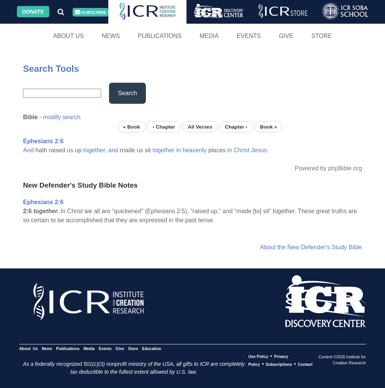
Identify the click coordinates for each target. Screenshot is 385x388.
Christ (242, 150)
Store (321, 36)
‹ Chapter (164, 126)
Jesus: (259, 150)
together (163, 150)
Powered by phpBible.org (328, 168)
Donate (33, 12)
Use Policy (258, 356)
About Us (68, 36)
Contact (305, 364)
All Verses (200, 126)
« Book (131, 126)
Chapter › (236, 126)
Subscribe (90, 12)
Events (249, 36)
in (178, 150)
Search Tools (51, 69)
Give (286, 36)
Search (127, 93)
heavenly (195, 150)
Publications (160, 36)
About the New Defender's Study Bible (311, 247)
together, (94, 150)
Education (151, 348)
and (113, 150)
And (28, 150)
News (111, 36)
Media (209, 36)
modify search (62, 117)
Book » (268, 126)
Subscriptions (279, 364)
